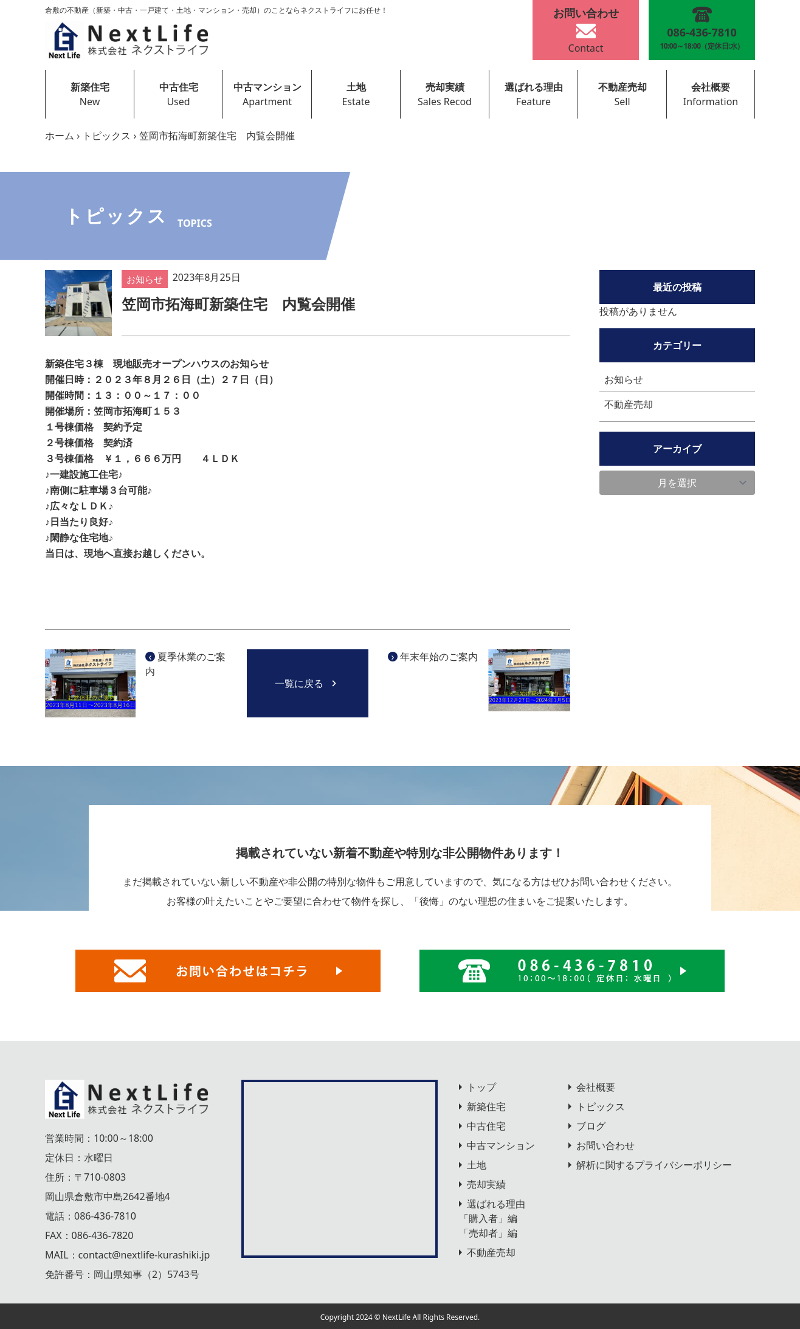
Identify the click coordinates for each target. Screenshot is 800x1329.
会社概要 (710, 87)
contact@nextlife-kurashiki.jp (144, 1255)
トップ (481, 1087)
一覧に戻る (307, 683)
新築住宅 (90, 87)
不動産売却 (622, 87)
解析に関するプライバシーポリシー (654, 1165)
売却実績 (445, 87)
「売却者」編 (488, 1233)
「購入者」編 (488, 1218)
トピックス (106, 135)
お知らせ (623, 379)
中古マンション (267, 87)
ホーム (59, 135)
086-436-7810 (105, 1216)
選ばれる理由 (534, 87)
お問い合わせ (605, 1145)
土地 (356, 87)
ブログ (590, 1126)
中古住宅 (178, 87)
